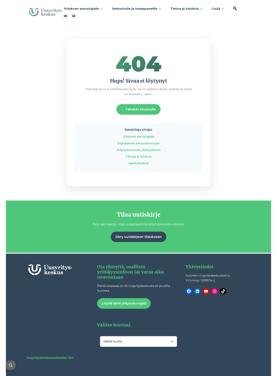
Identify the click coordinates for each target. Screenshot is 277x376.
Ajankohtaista (138, 163)
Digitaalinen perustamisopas (138, 143)
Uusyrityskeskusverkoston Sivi (50, 358)
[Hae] (234, 8)
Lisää (218, 8)
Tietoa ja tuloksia (186, 8)
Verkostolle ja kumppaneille (136, 8)
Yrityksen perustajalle (83, 8)
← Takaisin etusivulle (138, 109)
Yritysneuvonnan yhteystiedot (139, 150)
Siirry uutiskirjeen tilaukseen (138, 237)
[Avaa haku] (11, 365)
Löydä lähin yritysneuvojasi (124, 303)
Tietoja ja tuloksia (138, 156)
